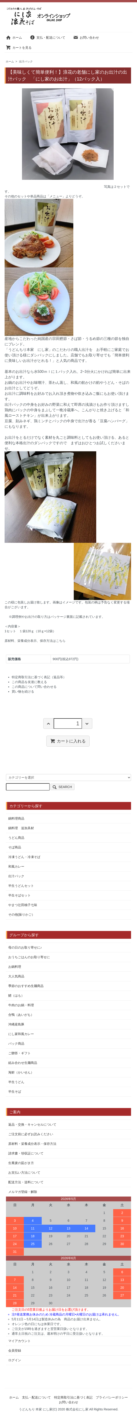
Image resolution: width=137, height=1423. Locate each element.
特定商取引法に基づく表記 (73, 1397)
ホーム (14, 37)
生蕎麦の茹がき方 (21, 1163)
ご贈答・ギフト (19, 1053)
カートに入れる (68, 741)
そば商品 (14, 847)
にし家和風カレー (21, 1034)
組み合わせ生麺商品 (22, 1063)
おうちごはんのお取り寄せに (29, 957)
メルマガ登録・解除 (22, 1192)
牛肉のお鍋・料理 (21, 1005)
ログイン (14, 1360)
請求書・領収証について (26, 1153)
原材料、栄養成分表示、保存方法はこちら (35, 641)
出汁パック (26, 61)
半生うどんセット (21, 886)
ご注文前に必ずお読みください (30, 1134)
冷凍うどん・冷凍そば (24, 857)
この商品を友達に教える (29, 682)
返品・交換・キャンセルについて (32, 1124)
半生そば (14, 1091)
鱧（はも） (16, 995)
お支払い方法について (24, 1172)
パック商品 (16, 1043)
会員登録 (14, 1350)
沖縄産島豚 (16, 1024)
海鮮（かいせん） (21, 1072)
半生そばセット (19, 895)
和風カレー (16, 866)
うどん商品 (16, 837)
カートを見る (19, 47)
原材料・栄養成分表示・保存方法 (32, 1144)
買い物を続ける (23, 691)
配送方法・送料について (26, 1182)
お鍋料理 (14, 966)
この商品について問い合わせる (34, 687)
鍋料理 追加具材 (21, 828)
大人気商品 (16, 976)
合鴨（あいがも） (21, 1015)
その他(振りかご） (21, 914)
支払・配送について (47, 37)
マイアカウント (19, 1341)
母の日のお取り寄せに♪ (25, 947)
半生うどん (16, 1082)
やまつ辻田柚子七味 (22, 905)
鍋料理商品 (16, 818)
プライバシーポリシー (112, 1397)
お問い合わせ (86, 37)
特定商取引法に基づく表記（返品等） (39, 677)
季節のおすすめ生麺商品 (26, 986)
